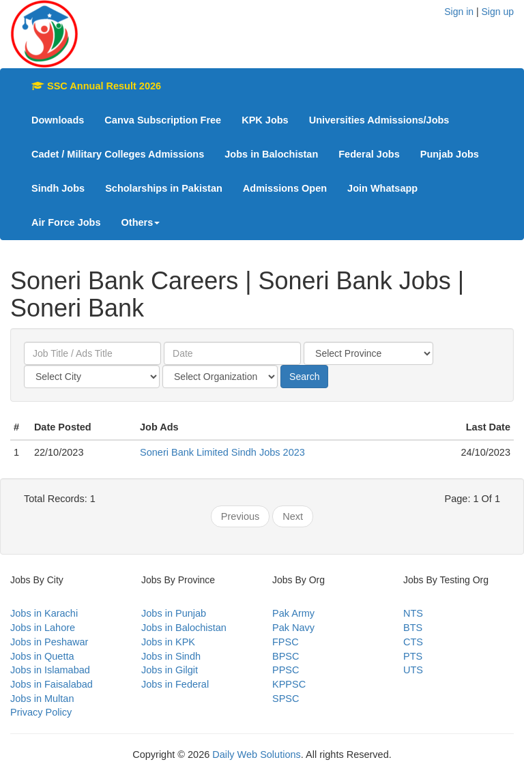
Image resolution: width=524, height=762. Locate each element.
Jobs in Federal (175, 684)
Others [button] (140, 222)
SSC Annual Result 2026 (96, 85)
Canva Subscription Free (162, 120)
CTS (413, 641)
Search (304, 376)
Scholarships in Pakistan (163, 188)
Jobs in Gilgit (169, 669)
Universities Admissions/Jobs (379, 120)
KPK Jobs (265, 120)
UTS (413, 669)
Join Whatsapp (382, 188)
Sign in (459, 11)
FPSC (285, 641)
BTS (412, 627)
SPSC (286, 698)
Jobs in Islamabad (50, 669)
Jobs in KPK (168, 641)
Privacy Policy (41, 712)
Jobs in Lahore (42, 627)
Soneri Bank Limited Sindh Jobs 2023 (222, 452)
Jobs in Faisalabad (51, 684)
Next (292, 516)
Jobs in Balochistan (271, 154)
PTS (412, 656)
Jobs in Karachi (44, 613)
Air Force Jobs (66, 222)
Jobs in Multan (42, 698)
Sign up (498, 11)
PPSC (286, 669)
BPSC (286, 656)
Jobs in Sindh (171, 656)
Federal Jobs (368, 154)
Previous (240, 516)
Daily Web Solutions (256, 754)
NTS (413, 613)
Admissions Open (285, 188)
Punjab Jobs (449, 154)
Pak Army (293, 613)
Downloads (57, 120)
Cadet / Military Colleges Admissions (117, 154)
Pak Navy (293, 627)
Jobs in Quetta (42, 656)
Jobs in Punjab (173, 613)
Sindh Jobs (58, 188)
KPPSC (289, 684)
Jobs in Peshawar (49, 641)
